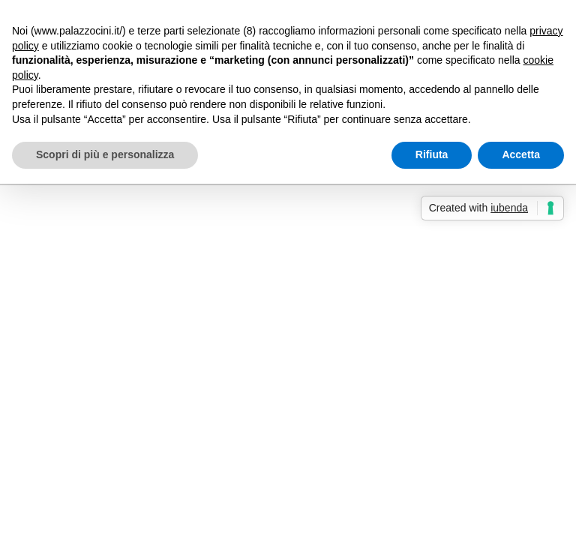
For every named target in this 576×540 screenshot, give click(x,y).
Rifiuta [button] (432, 154)
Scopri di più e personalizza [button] (105, 154)
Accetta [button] (521, 154)
